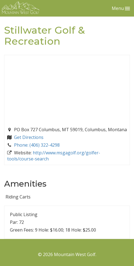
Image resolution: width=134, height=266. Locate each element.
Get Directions (28, 137)
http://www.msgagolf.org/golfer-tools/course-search (53, 156)
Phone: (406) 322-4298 (37, 145)
